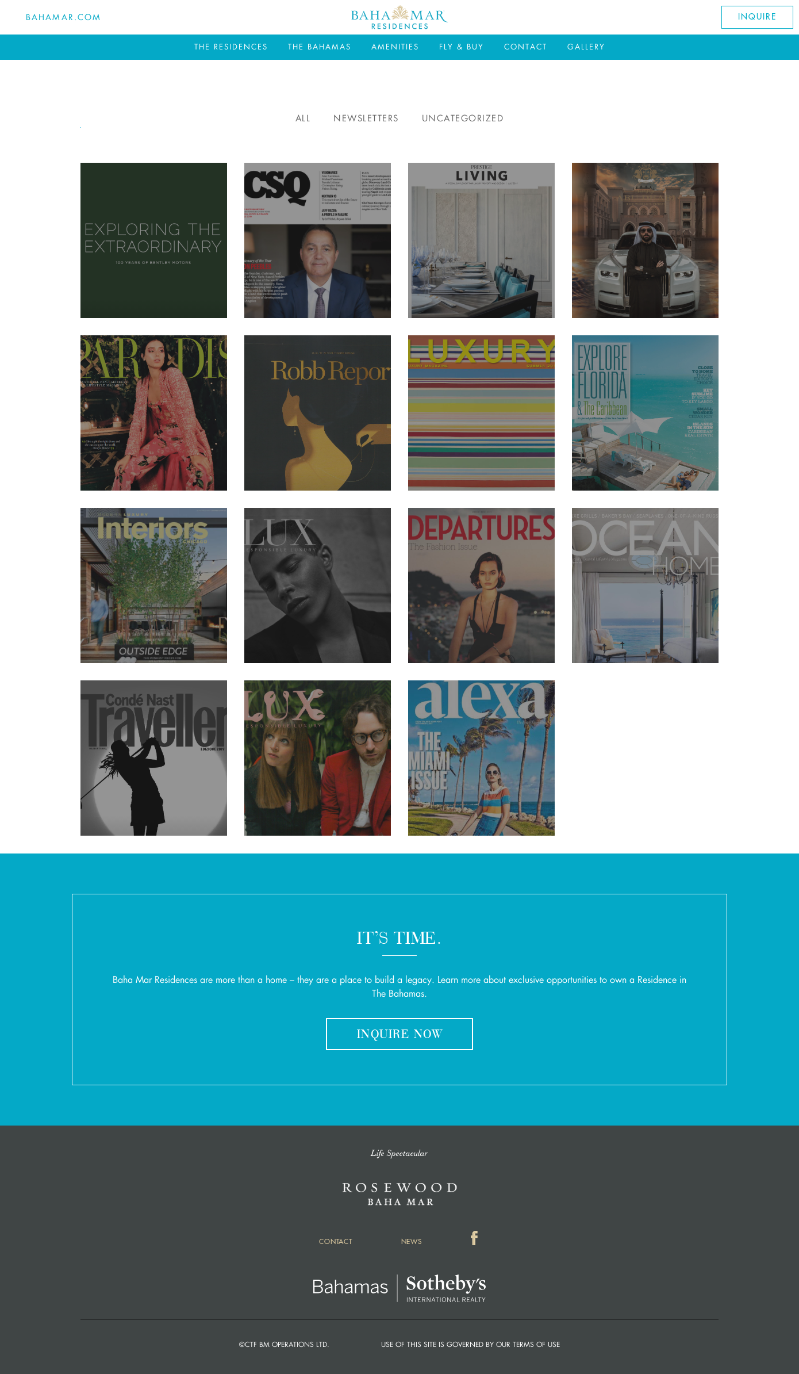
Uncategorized (463, 118)
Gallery (586, 47)
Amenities (395, 47)
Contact (525, 47)
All (303, 118)
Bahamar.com (63, 17)
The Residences (231, 47)
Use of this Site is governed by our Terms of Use (470, 1344)
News (411, 1241)
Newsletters (366, 118)
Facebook (475, 1240)
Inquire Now (399, 1035)
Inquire (757, 17)
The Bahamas (319, 47)
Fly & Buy (461, 47)
